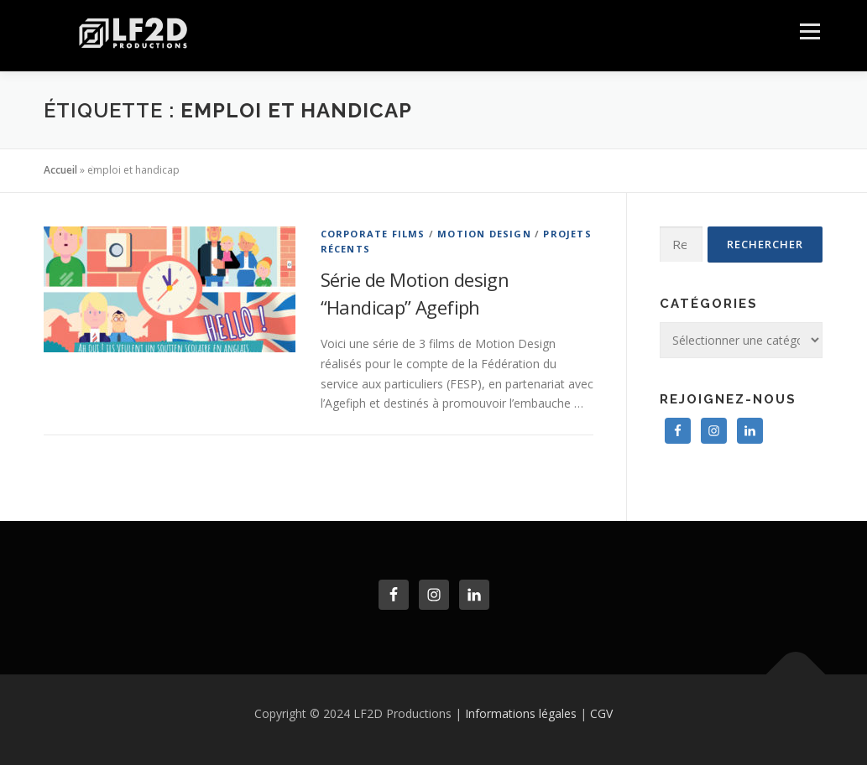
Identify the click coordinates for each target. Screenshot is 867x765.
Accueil (60, 170)
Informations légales (521, 713)
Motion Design (484, 233)
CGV (601, 713)
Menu (809, 31)
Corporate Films (373, 233)
